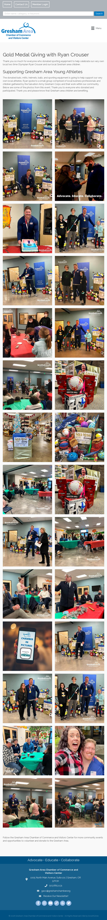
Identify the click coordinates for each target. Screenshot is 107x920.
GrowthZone (93, 916)
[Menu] (96, 28)
